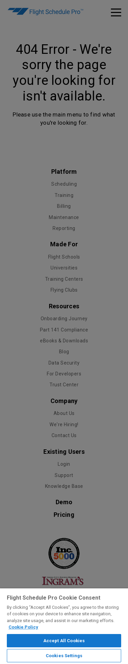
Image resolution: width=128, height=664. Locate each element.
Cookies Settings (64, 655)
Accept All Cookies (64, 640)
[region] (64, 626)
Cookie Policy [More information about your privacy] (23, 627)
